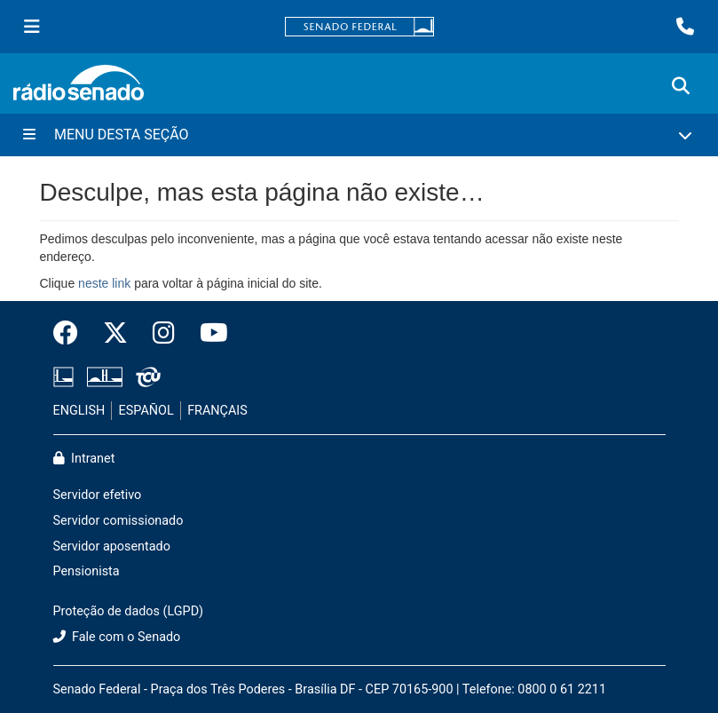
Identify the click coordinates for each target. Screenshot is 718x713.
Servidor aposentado (111, 546)
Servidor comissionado (118, 520)
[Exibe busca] (681, 86)
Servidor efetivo (97, 495)
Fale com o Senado (117, 637)
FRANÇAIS (217, 410)
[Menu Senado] (32, 26)
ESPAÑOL (146, 410)
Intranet (84, 458)
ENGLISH (79, 410)
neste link (104, 283)
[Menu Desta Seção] (359, 135)
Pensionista (86, 571)
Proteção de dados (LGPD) (128, 611)
